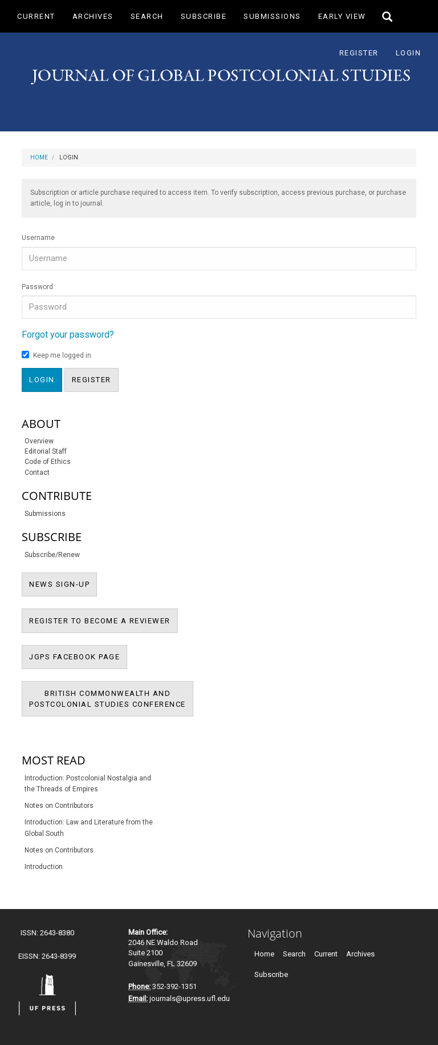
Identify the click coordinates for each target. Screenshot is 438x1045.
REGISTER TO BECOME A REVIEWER (103, 620)
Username (38, 238)
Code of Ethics (48, 462)
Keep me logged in (56, 355)
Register (359, 53)
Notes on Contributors (59, 806)
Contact (37, 473)
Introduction (44, 867)
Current (36, 16)
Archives (92, 16)
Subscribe (204, 16)
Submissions (272, 16)
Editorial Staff (46, 451)
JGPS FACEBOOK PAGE (78, 656)
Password (37, 287)
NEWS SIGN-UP (63, 583)
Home (39, 157)
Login (408, 53)
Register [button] (91, 379)
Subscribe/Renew (52, 555)
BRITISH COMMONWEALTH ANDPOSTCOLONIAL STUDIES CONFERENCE (111, 703)
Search (147, 16)
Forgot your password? (68, 334)
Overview (39, 441)
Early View (342, 16)
